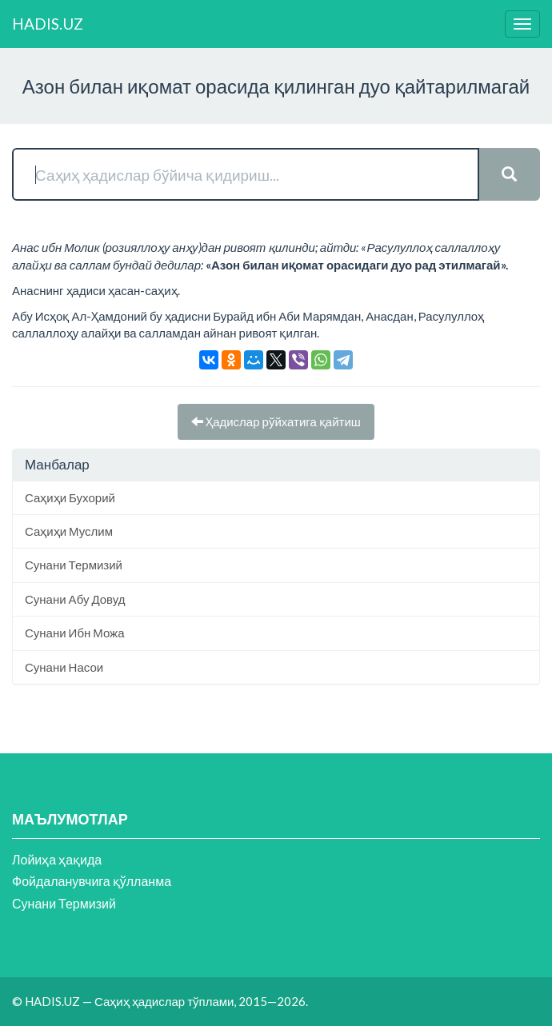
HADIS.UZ (47, 23)
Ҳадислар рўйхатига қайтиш (276, 421)
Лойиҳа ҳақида (57, 859)
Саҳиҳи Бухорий (70, 497)
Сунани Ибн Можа (75, 632)
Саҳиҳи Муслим (69, 531)
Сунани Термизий (73, 564)
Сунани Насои (64, 667)
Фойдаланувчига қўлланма (91, 880)
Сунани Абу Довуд (75, 599)
